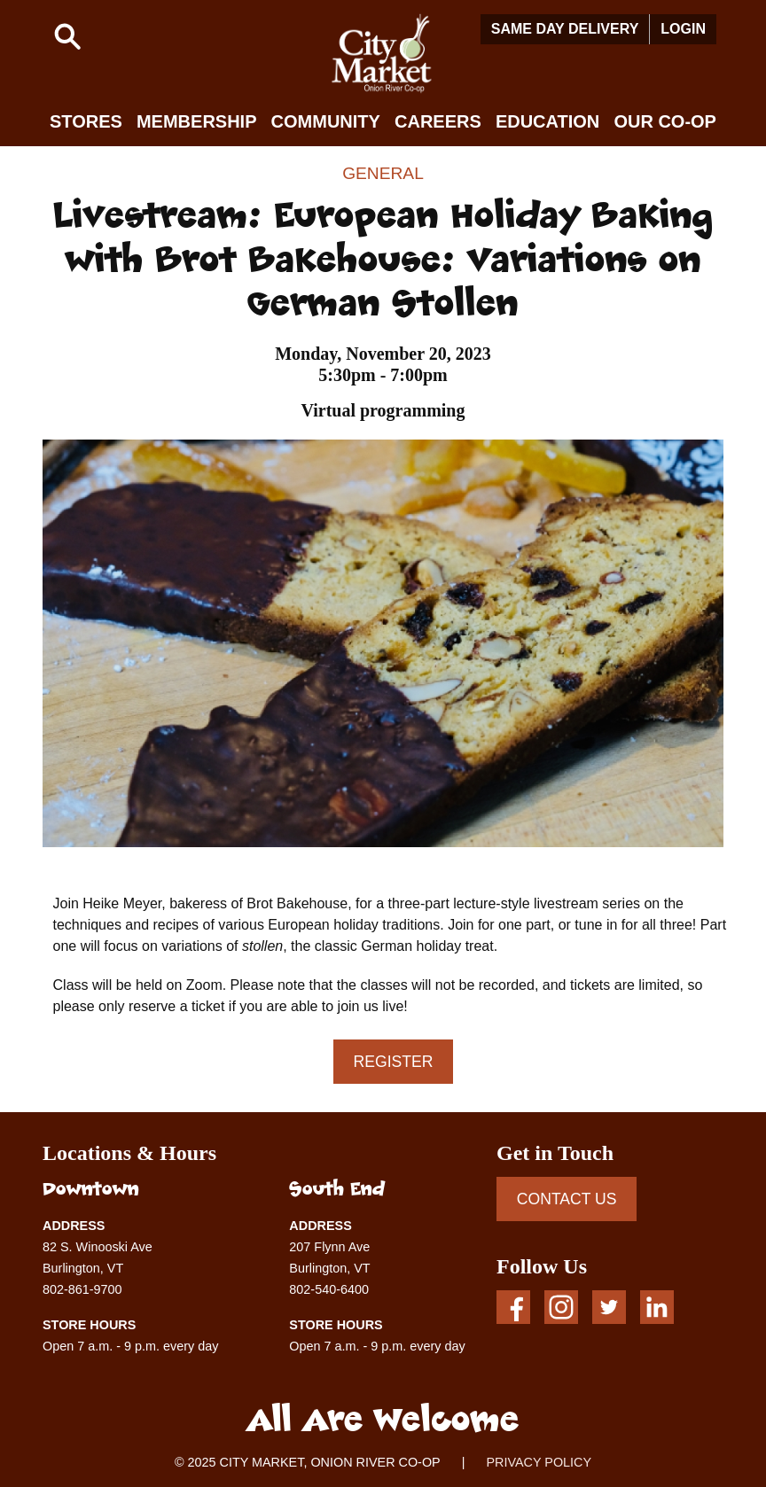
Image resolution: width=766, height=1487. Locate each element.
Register (394, 1061)
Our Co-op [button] (665, 121)
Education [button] (547, 121)
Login (683, 28)
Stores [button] (86, 121)
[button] (67, 36)
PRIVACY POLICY (538, 1462)
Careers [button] (438, 121)
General (383, 173)
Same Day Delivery (565, 28)
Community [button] (325, 121)
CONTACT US (567, 1199)
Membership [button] (197, 121)
